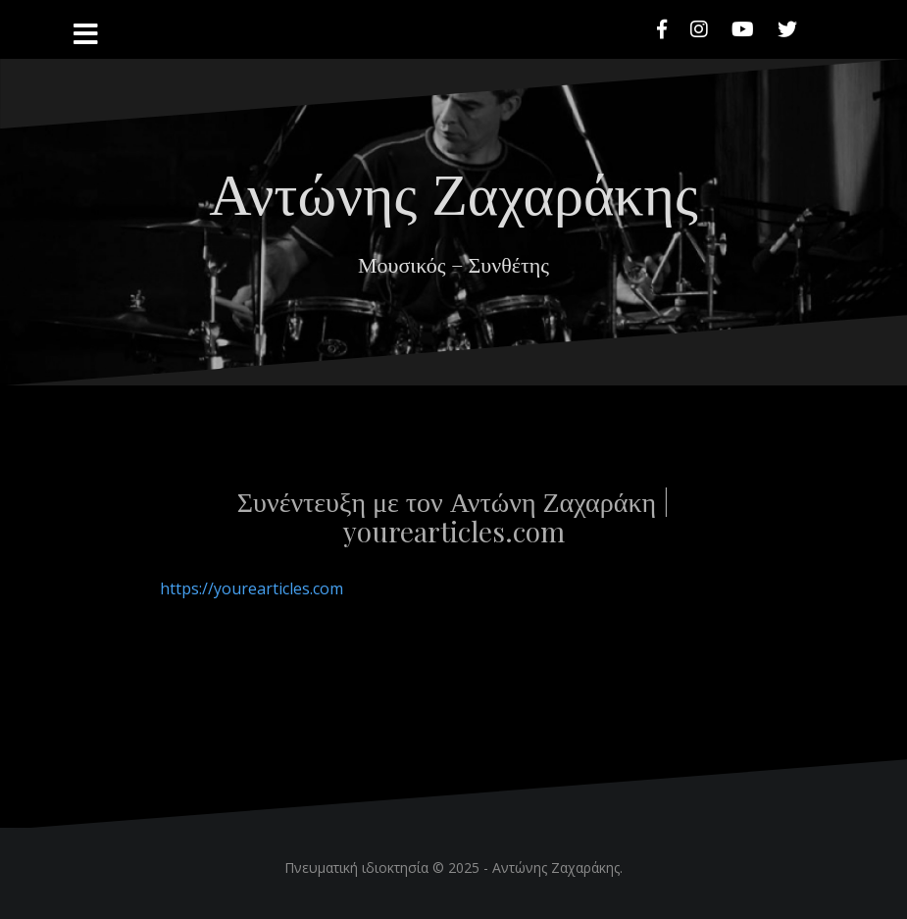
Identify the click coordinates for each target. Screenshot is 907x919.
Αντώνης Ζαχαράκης (453, 190)
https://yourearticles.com (251, 588)
